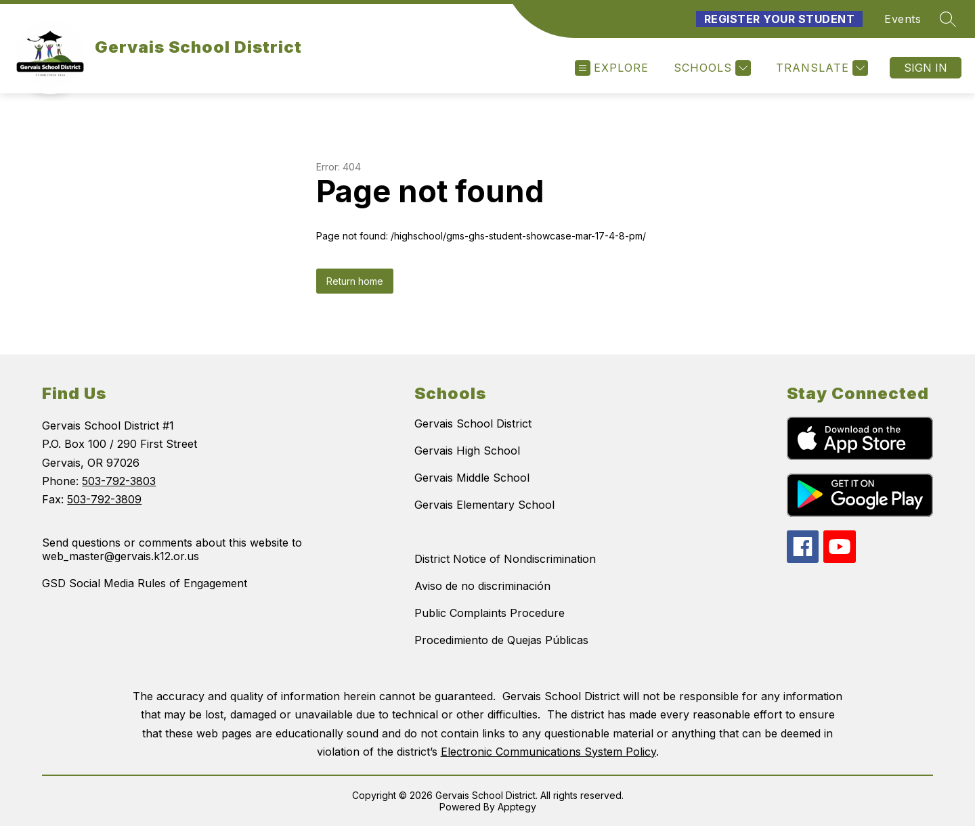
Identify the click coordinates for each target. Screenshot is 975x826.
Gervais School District (473, 423)
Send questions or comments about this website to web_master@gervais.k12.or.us (172, 549)
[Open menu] (612, 68)
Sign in (925, 67)
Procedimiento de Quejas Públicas (501, 640)
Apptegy (517, 806)
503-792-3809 (104, 499)
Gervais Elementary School (484, 504)
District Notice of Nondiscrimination (505, 559)
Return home (354, 281)
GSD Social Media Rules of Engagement (144, 583)
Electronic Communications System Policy (548, 751)
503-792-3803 (119, 481)
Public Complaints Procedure (489, 613)
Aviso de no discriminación (482, 586)
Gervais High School (467, 450)
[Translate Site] (820, 68)
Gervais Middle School (471, 477)
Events (902, 19)
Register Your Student (779, 19)
